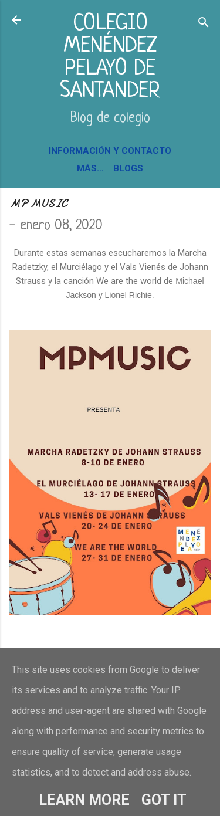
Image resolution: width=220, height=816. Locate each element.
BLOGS (128, 168)
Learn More (84, 799)
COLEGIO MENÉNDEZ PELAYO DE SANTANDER (110, 57)
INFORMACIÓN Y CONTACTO (110, 150)
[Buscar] (204, 24)
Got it (164, 799)
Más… (90, 168)
